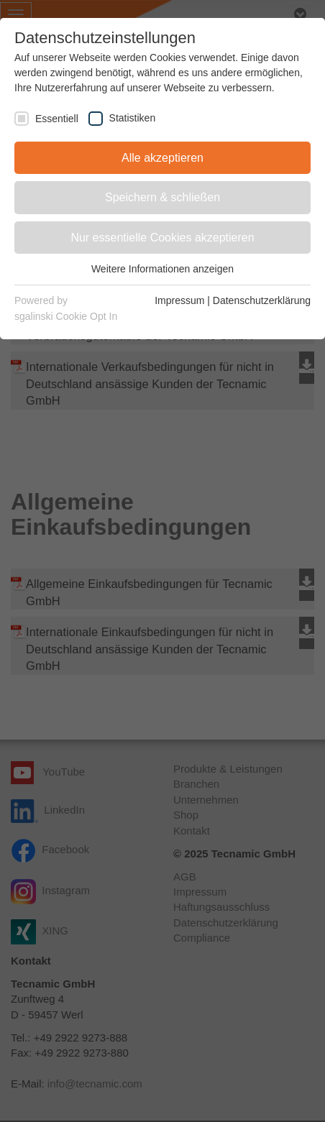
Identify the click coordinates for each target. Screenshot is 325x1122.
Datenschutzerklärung (262, 300)
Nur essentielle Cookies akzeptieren (162, 237)
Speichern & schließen (162, 197)
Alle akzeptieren (162, 158)
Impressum (179, 300)
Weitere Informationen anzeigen (162, 269)
